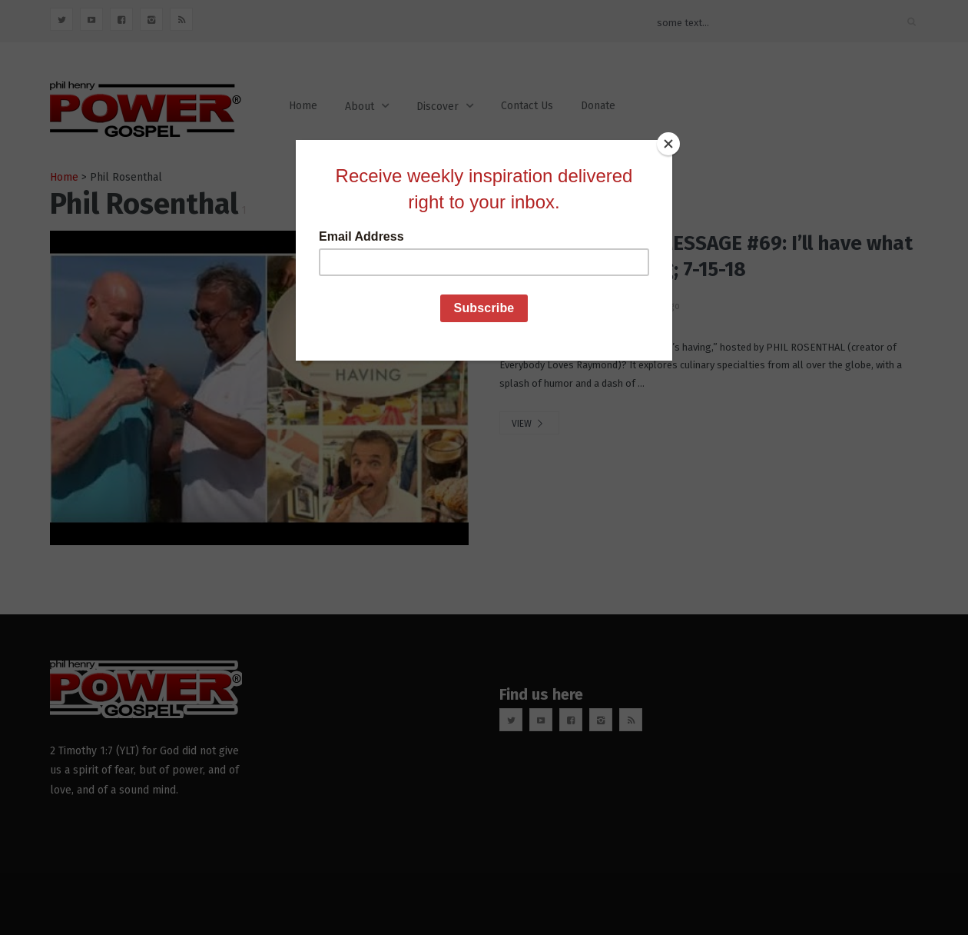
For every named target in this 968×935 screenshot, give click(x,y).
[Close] (668, 143)
